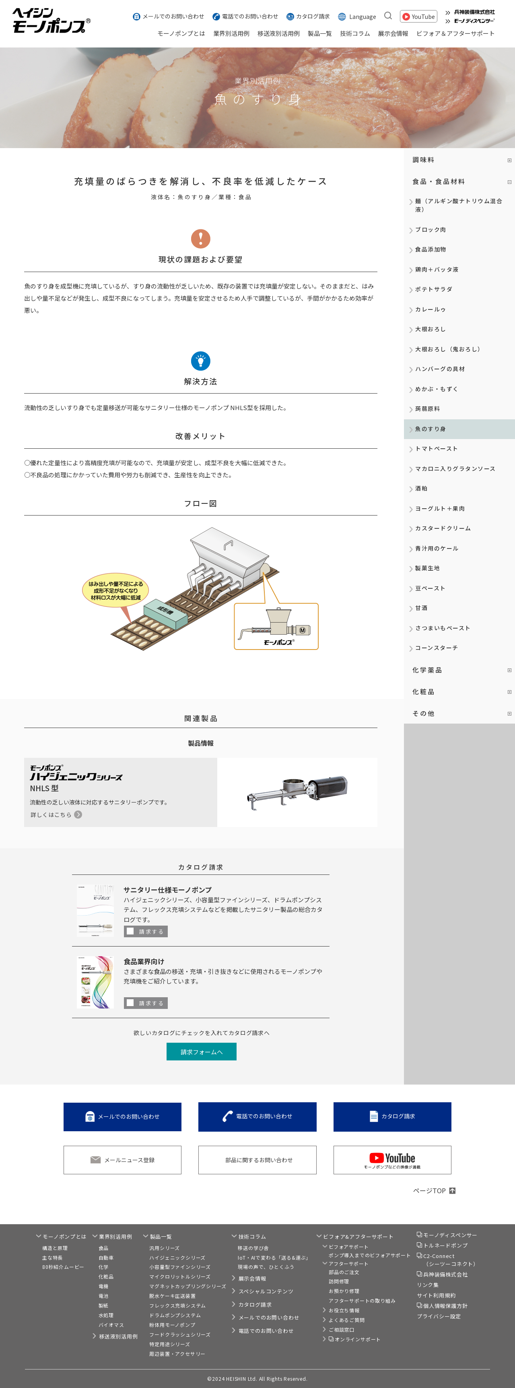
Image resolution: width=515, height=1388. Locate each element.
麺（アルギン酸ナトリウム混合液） (459, 205)
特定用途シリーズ (169, 1344)
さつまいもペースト (443, 628)
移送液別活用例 (279, 33)
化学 (104, 1266)
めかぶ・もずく (437, 389)
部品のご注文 (344, 1271)
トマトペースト (437, 448)
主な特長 (52, 1257)
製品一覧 (320, 33)
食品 (104, 1247)
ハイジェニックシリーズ (177, 1257)
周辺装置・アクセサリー (177, 1353)
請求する (151, 931)
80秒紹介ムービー (63, 1266)
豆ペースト (430, 588)
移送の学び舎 (253, 1247)
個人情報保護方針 (445, 1306)
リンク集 (428, 1285)
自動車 (106, 1257)
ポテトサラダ (434, 289)
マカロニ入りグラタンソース (455, 468)
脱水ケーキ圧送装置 (172, 1295)
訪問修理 (339, 1281)
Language (362, 16)
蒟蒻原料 (427, 408)
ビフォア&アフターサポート (358, 1236)
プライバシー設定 (439, 1316)
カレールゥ (431, 309)
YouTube (423, 16)
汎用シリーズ (164, 1247)
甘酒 (421, 608)
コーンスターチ (437, 647)
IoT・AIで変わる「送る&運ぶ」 (274, 1257)
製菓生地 (427, 568)
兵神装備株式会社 (445, 1274)
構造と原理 (55, 1247)
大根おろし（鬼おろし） (449, 349)
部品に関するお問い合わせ (259, 1160)
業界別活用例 (231, 33)
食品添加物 (431, 249)
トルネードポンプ (445, 1245)
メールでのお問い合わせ (173, 16)
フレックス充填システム (177, 1305)
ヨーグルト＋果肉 (440, 508)
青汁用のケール (437, 548)
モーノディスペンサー (450, 1235)
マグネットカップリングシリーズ (187, 1286)
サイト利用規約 (436, 1295)
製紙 (104, 1305)
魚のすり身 (431, 429)
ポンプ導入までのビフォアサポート (370, 1255)
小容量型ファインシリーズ (180, 1266)
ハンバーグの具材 (440, 369)
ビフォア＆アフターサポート (455, 33)
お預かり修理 (344, 1290)
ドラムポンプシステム (175, 1315)
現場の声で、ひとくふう (266, 1266)
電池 (104, 1295)
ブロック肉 (431, 229)
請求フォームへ (202, 1052)
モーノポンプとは (181, 33)
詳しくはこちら (51, 815)
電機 (104, 1286)
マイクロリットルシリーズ (180, 1276)
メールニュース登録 (129, 1160)
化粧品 (106, 1276)
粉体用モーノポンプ (172, 1324)
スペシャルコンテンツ (266, 1291)
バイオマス (111, 1324)
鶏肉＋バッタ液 (437, 269)
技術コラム (355, 33)
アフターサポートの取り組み (362, 1300)
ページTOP (429, 1190)
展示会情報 (393, 33)
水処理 (106, 1315)
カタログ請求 (313, 16)
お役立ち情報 (344, 1310)
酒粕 (421, 488)
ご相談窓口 (341, 1329)
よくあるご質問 (347, 1319)
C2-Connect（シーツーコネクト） (451, 1260)
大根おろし (431, 329)
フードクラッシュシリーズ (180, 1334)
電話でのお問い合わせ (250, 16)
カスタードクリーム (443, 528)
